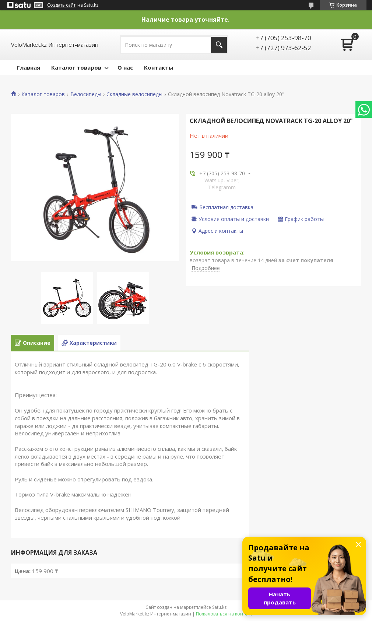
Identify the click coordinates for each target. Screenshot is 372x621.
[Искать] (219, 45)
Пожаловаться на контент (224, 614)
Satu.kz (219, 607)
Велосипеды (85, 94)
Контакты (158, 67)
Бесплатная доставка (226, 207)
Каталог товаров (76, 67)
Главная (28, 67)
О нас (125, 67)
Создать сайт (61, 5)
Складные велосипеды (134, 94)
